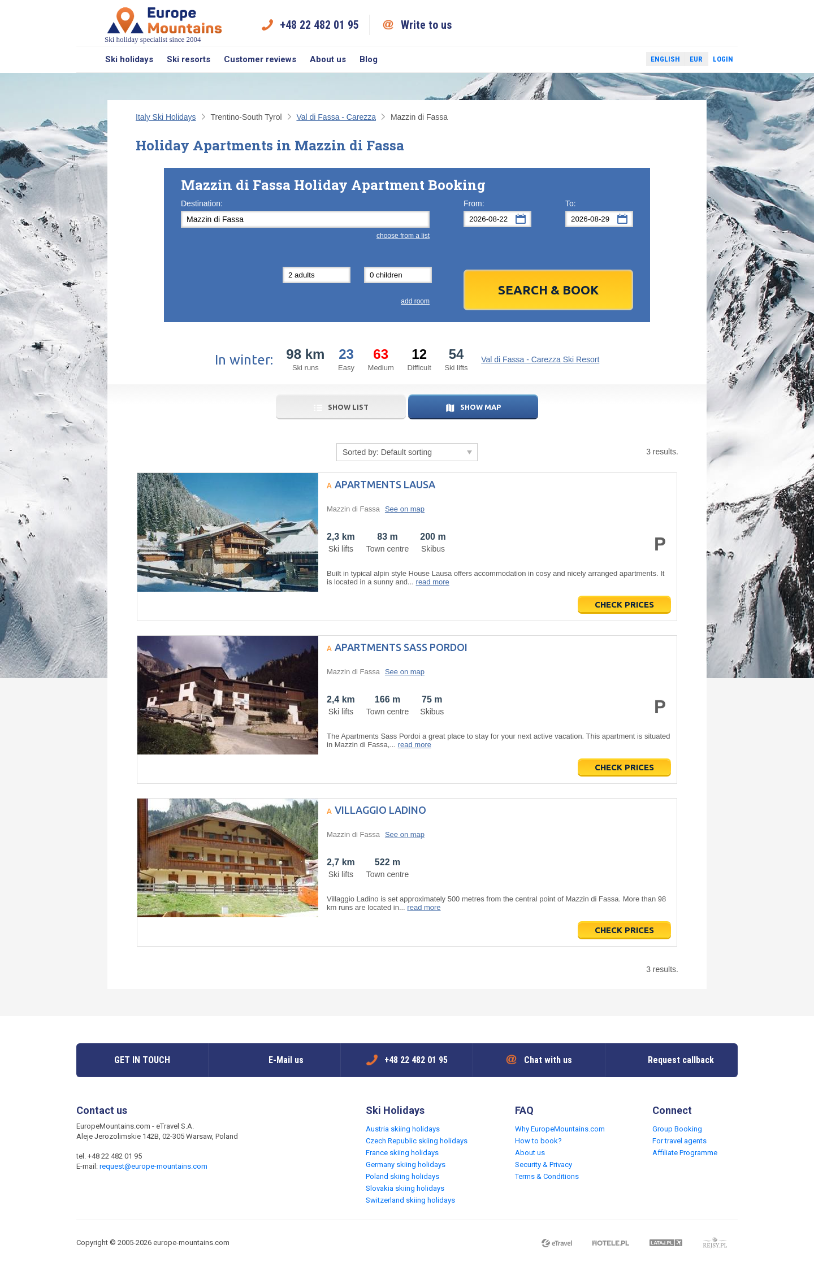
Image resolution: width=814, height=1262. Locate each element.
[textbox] (305, 219)
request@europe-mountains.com (153, 1166)
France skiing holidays (402, 1152)
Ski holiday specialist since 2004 (164, 25)
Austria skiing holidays (403, 1129)
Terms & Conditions (547, 1176)
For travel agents (679, 1141)
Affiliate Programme (684, 1152)
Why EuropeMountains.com (560, 1129)
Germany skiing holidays (405, 1164)
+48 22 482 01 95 (319, 25)
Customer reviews (260, 59)
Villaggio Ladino (380, 810)
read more (432, 582)
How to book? (538, 1141)
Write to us (426, 25)
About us (328, 59)
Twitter (627, 59)
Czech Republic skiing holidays (416, 1141)
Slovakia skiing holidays (405, 1188)
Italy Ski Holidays (166, 117)
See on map (405, 509)
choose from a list (403, 236)
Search (87, 59)
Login (723, 59)
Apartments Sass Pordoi (401, 647)
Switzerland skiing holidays (410, 1200)
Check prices (624, 604)
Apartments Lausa (385, 484)
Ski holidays (129, 59)
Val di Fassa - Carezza (336, 117)
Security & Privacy (543, 1164)
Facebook (610, 59)
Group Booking (677, 1129)
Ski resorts (188, 59)
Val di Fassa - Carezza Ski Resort (540, 359)
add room (415, 301)
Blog (369, 59)
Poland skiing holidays (402, 1176)
